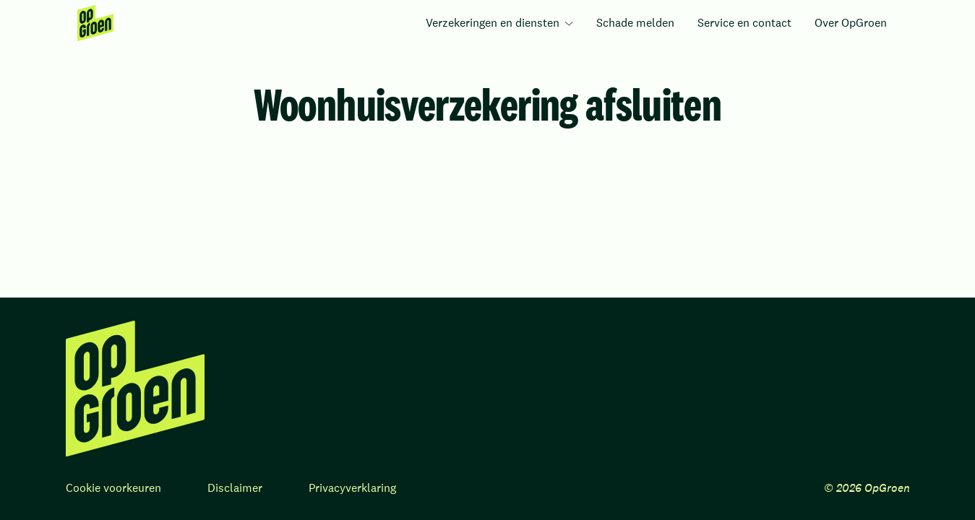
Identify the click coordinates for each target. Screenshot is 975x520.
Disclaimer (234, 487)
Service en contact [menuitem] (744, 22)
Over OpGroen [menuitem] (851, 22)
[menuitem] (95, 23)
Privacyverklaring (352, 487)
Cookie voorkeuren (113, 487)
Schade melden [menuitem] (635, 22)
